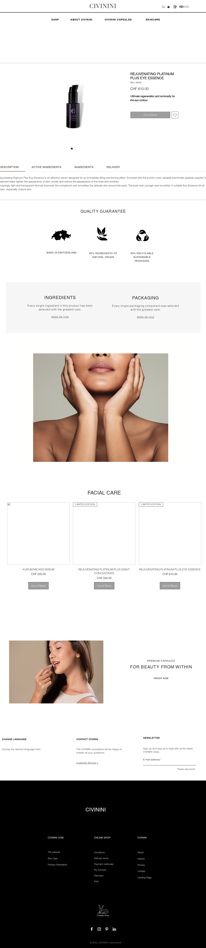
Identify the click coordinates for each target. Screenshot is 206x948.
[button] (168, 6)
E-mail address (151, 759)
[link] (46, 167)
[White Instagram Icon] (99, 929)
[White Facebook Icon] (91, 929)
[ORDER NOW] (161, 678)
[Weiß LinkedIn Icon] (114, 929)
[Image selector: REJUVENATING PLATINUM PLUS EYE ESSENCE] (72, 148)
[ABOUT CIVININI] (82, 19)
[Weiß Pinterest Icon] (106, 929)
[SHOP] (55, 19)
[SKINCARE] (153, 19)
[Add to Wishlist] (175, 115)
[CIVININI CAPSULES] (118, 19)
